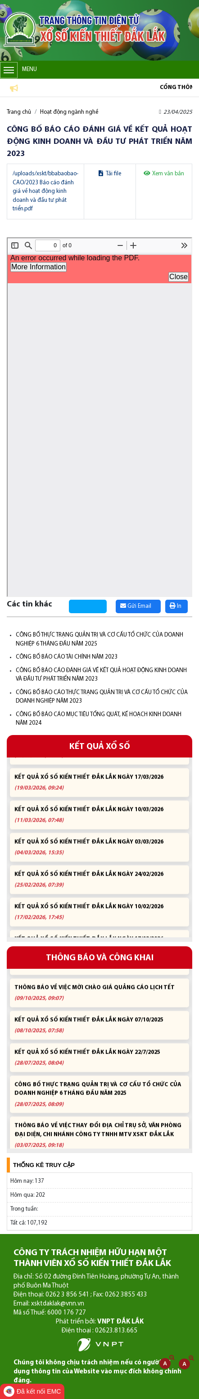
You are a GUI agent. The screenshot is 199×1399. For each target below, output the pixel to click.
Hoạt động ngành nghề (69, 112)
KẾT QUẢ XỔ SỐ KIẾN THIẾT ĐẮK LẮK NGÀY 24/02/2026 (97, 885)
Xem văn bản (164, 174)
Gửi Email (135, 606)
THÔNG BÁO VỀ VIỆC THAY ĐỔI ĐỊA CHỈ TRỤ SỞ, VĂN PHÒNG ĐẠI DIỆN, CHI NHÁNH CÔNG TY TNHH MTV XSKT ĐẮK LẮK (97, 1141)
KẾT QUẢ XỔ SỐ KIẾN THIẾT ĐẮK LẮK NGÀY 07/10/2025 (97, 1031)
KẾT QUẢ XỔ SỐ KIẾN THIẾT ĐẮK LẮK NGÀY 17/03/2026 (97, 788)
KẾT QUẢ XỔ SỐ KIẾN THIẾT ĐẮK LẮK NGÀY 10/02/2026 (97, 917)
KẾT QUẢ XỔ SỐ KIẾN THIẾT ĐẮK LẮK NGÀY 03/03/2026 (97, 852)
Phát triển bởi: (100, 1322)
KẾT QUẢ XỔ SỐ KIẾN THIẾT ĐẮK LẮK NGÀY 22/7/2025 (97, 1063)
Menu (18, 70)
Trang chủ (19, 112)
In (175, 606)
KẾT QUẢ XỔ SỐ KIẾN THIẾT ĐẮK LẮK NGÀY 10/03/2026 (97, 820)
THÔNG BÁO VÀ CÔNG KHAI (100, 958)
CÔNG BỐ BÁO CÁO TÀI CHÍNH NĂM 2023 (67, 657)
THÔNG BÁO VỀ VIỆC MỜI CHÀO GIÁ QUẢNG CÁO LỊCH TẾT (97, 998)
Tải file (110, 174)
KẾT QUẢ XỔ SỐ (99, 747)
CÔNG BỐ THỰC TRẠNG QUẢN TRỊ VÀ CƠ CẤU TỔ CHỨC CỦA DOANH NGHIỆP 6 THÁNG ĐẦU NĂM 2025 (97, 1100)
